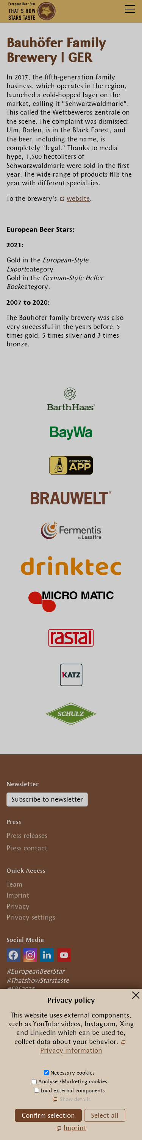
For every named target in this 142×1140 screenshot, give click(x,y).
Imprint (17, 895)
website (78, 198)
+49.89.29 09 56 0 (39, 1060)
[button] (13, 955)
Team (14, 884)
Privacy (18, 906)
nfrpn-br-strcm (60, 1071)
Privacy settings (30, 917)
